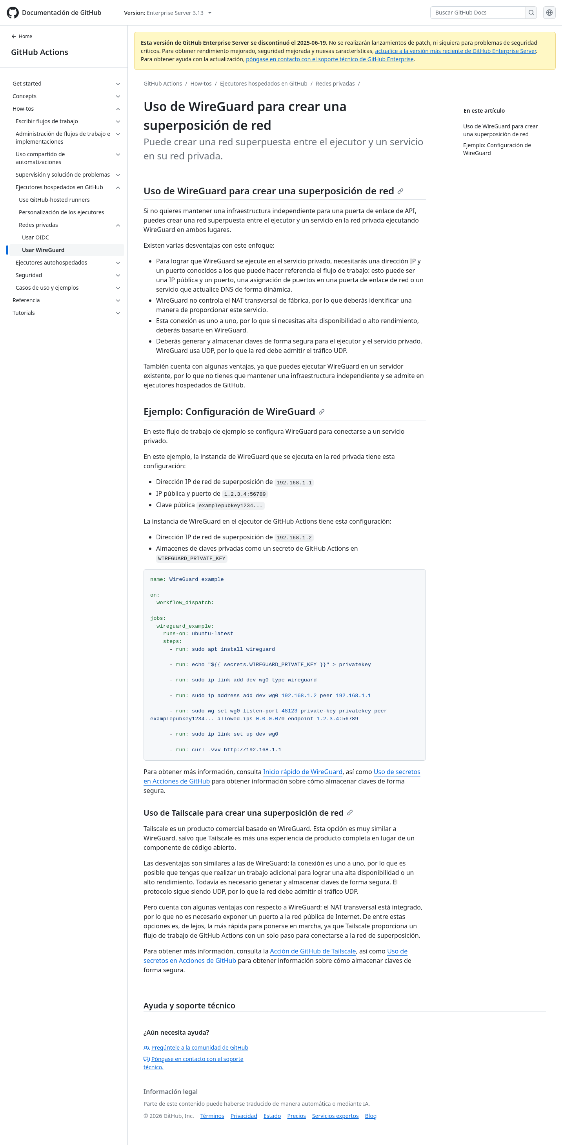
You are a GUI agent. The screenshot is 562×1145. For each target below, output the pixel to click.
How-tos (201, 83)
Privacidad (244, 1115)
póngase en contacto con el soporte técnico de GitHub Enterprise (329, 59)
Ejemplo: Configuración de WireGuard (234, 411)
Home (21, 36)
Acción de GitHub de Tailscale (313, 951)
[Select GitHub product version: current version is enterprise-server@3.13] (167, 13)
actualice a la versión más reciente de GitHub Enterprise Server (455, 51)
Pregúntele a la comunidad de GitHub (196, 1047)
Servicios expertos (335, 1115)
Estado (272, 1115)
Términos (212, 1115)
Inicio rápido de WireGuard (302, 771)
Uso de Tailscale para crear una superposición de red (248, 812)
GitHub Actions (39, 52)
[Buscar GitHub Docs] (478, 12)
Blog (371, 1115)
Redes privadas (335, 83)
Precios (296, 1115)
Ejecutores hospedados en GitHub (263, 83)
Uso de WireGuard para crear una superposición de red (274, 190)
